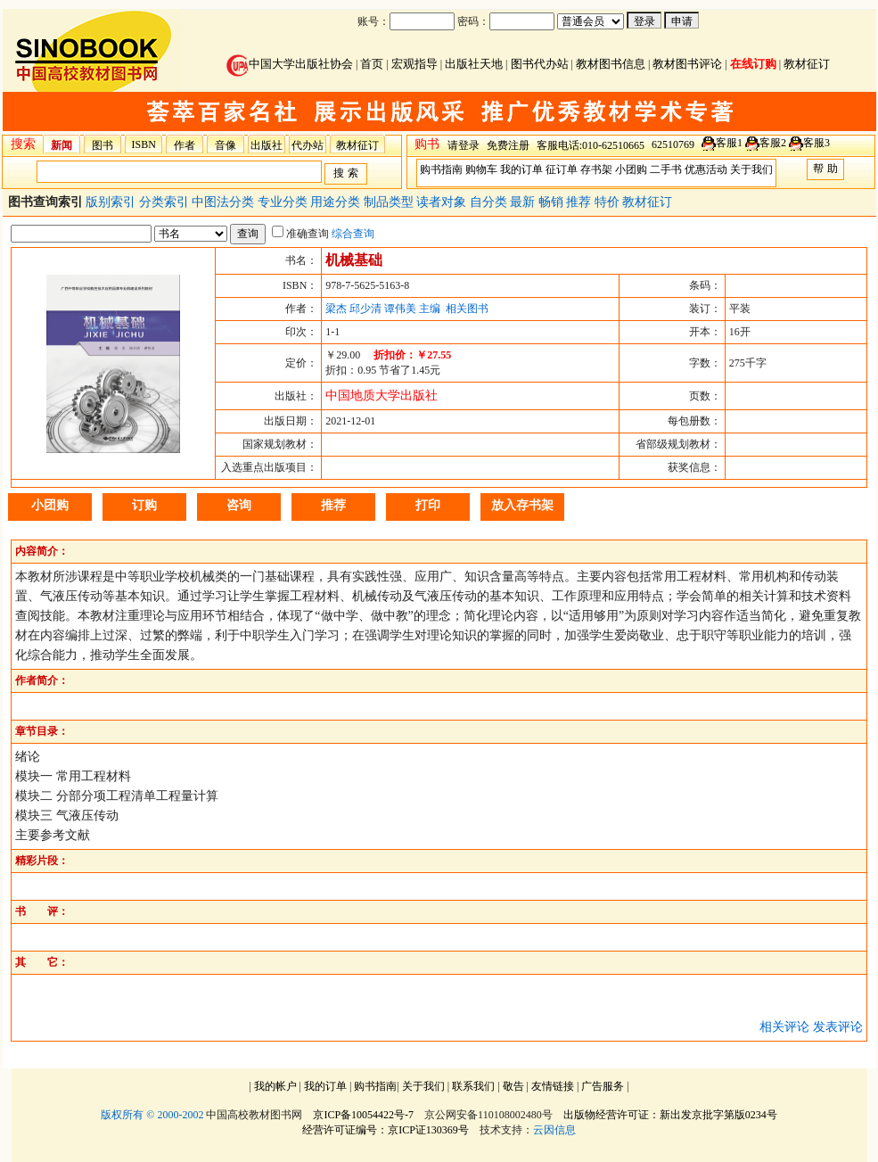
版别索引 (112, 202)
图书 (102, 145)
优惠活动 (706, 169)
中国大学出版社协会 (289, 63)
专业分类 (284, 202)
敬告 (513, 1086)
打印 (427, 505)
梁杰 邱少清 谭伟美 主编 (382, 308)
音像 (225, 145)
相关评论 (784, 1027)
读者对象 (443, 202)
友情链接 (552, 1086)
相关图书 (467, 308)
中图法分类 (225, 202)
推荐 (580, 202)
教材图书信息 (610, 63)
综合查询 (353, 233)
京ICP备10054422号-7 (363, 1114)
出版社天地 (474, 63)
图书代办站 (540, 63)
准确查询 (300, 233)
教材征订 (807, 63)
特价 (609, 202)
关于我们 (751, 169)
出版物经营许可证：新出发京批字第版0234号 (670, 1114)
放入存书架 (522, 505)
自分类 (490, 202)
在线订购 (753, 63)
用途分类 (337, 202)
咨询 (238, 505)
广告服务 (602, 1086)
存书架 (596, 169)
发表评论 (838, 1027)
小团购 (631, 169)
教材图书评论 (687, 63)
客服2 (772, 142)
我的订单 (521, 169)
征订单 (562, 169)
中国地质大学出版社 (381, 395)
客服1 (729, 142)
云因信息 (554, 1130)
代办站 (307, 145)
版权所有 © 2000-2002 (152, 1114)
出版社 (266, 145)
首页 (371, 63)
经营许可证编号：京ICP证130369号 (385, 1130)
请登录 (463, 145)
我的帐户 (275, 1086)
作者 (184, 145)
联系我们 (473, 1086)
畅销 (552, 202)
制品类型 (390, 202)
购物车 (481, 169)
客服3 (816, 142)
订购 (144, 505)
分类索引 (166, 202)
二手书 (666, 169)
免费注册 (508, 145)
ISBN (144, 144)
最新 (524, 202)
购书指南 (441, 169)
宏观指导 (414, 63)
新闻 (61, 145)
